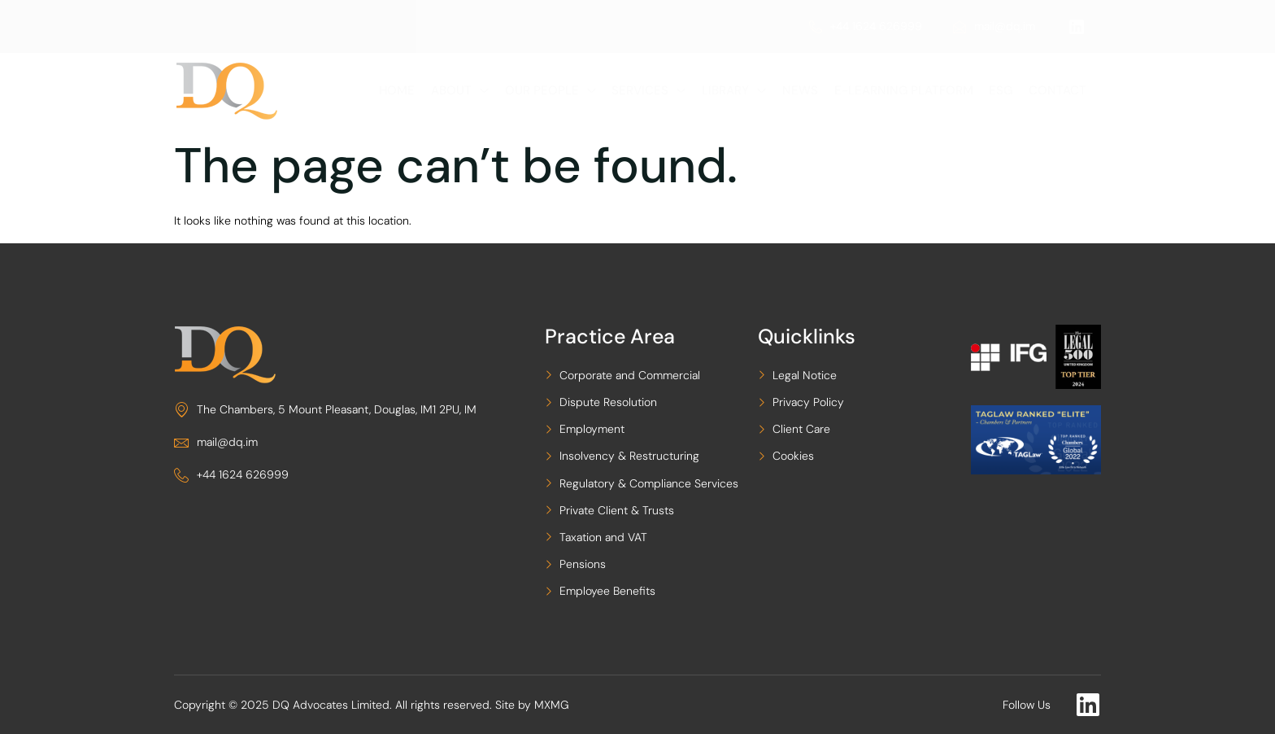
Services (656, 90)
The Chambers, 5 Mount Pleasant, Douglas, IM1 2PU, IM (325, 409)
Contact (1057, 90)
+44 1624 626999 (865, 26)
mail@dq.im (994, 26)
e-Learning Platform (906, 90)
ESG (1002, 90)
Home (408, 90)
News (804, 90)
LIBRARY (739, 90)
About (469, 90)
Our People (558, 90)
